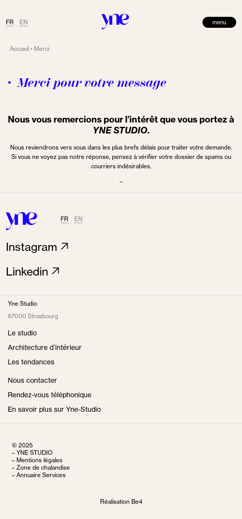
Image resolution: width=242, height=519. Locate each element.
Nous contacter (32, 380)
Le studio (22, 333)
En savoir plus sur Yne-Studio (54, 409)
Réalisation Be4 (121, 501)
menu (219, 22)
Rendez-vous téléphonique (49, 395)
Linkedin (27, 271)
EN (24, 22)
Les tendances (31, 362)
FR (10, 22)
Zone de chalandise (43, 467)
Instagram (31, 247)
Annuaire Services (41, 475)
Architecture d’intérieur (45, 347)
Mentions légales (39, 460)
